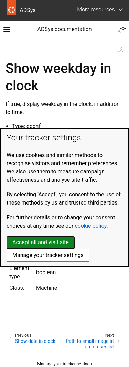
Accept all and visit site (40, 242)
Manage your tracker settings (64, 363)
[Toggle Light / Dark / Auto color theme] (122, 29)
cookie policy (90, 225)
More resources (96, 9)
